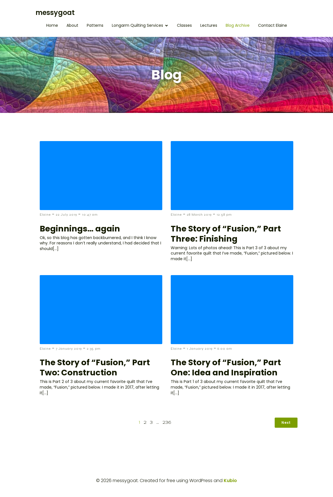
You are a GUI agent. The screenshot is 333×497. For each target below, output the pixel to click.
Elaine (45, 215)
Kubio (230, 480)
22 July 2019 (66, 215)
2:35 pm (94, 349)
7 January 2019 (69, 349)
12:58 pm (224, 215)
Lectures (208, 25)
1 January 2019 (199, 349)
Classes (184, 25)
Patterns (95, 25)
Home (52, 25)
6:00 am (224, 349)
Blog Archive (238, 25)
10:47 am (90, 215)
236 (167, 423)
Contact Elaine (272, 25)
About (72, 25)
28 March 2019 (199, 215)
